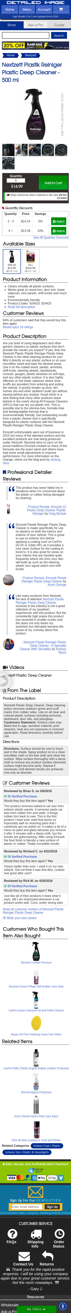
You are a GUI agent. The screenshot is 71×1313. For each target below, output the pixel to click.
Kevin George (57, 584)
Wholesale (10, 1305)
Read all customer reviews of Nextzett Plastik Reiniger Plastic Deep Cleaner (33, 911)
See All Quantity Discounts (51, 237)
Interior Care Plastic (47, 1146)
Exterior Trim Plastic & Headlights (26, 1152)
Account (44, 9)
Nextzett (30, 55)
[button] (63, 1306)
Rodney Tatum (61, 650)
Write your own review (20, 918)
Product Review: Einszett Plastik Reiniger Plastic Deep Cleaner (44, 579)
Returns (47, 1261)
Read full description (21, 306)
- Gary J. (35, 1289)
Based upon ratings (18, 327)
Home (9, 9)
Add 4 (58, 231)
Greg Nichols (57, 513)
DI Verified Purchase (20, 796)
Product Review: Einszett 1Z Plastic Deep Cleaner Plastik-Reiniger (46, 510)
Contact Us (23, 1261)
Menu (27, 9)
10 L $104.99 (30, 261)
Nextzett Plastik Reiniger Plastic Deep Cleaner (40, 601)
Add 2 (58, 221)
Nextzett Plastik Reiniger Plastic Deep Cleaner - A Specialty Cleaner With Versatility (43, 646)
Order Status (58, 1241)
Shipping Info (35, 1241)
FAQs (11, 1239)
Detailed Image (36, 3)
